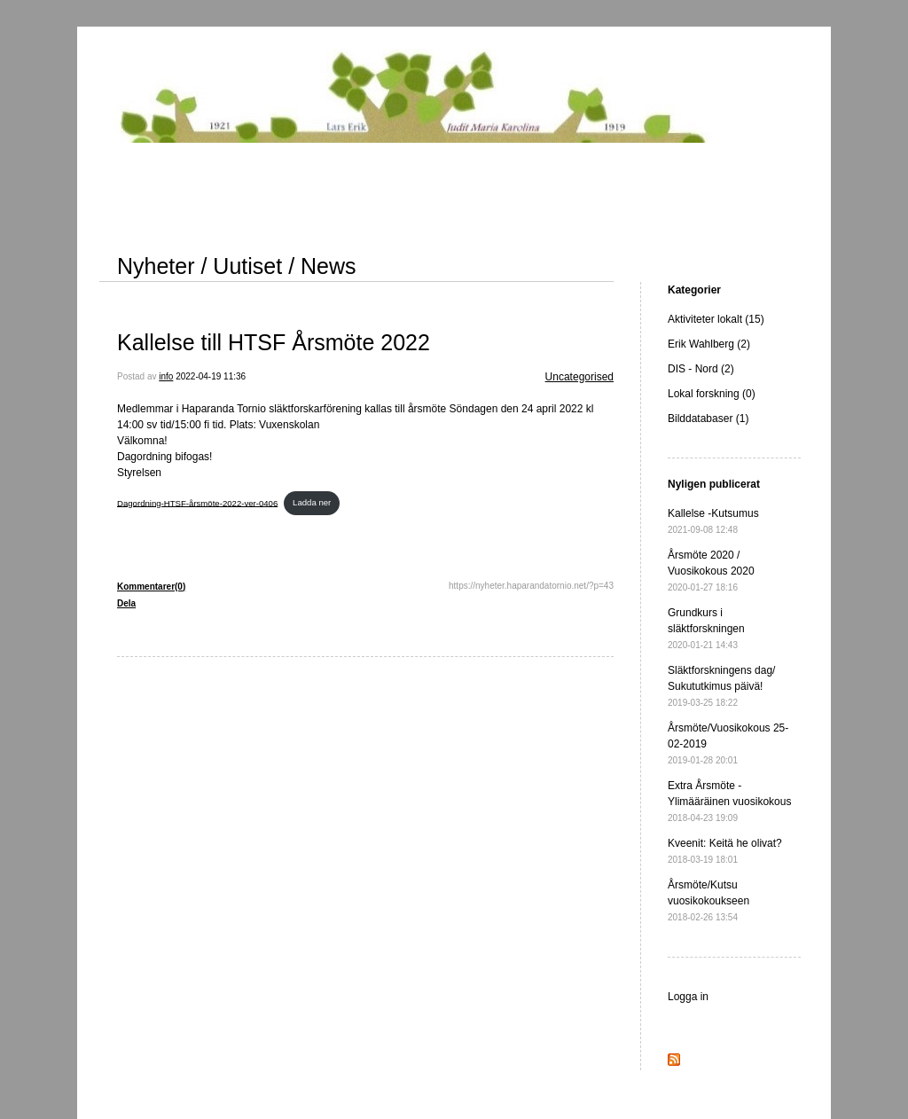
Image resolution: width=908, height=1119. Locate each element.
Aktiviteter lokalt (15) (716, 319)
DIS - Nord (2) (701, 369)
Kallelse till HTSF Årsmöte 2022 (273, 342)
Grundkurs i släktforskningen (706, 628)
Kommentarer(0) (151, 586)
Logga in (688, 996)
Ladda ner (312, 502)
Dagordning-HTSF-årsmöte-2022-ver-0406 (197, 502)
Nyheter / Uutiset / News (236, 266)
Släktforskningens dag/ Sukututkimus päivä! (721, 686)
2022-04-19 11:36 (211, 376)
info (166, 376)
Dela (126, 603)
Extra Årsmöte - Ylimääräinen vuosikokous (729, 801)
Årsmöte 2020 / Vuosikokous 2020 (711, 570)
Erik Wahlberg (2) (709, 344)
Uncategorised (579, 377)
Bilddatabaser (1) (708, 418)
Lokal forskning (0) (711, 393)
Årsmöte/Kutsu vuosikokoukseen (708, 900)
